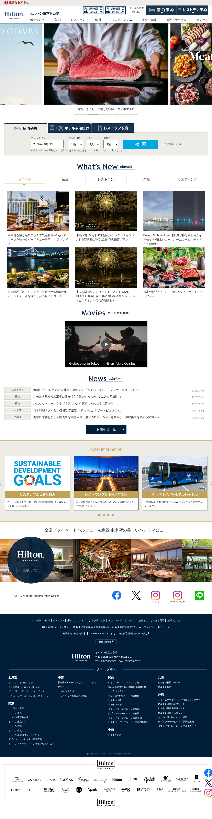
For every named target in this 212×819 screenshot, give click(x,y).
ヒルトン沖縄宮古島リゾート (172, 713)
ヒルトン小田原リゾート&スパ (23, 735)
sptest (105, 816)
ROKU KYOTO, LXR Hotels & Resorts (127, 687)
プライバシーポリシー (155, 627)
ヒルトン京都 (115, 704)
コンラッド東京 (16, 708)
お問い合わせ (136, 12)
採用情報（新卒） (105, 627)
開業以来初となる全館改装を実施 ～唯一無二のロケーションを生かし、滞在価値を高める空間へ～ (96, 417)
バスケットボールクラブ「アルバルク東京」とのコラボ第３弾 (73, 403)
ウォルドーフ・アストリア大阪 (124, 682)
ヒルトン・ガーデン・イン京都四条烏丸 (128, 722)
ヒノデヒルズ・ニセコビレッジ (24, 687)
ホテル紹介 (37, 19)
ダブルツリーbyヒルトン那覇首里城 (176, 721)
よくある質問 (136, 8)
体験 (69, 620)
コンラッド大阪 (116, 691)
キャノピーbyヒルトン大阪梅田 (124, 695)
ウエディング (120, 19)
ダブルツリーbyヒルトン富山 (73, 695)
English (47, 627)
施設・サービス (176, 19)
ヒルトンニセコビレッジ (20, 682)
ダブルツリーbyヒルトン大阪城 (124, 709)
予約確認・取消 (173, 144)
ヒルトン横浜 (15, 730)
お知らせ (143, 620)
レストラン (78, 19)
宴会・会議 (149, 19)
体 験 (98, 19)
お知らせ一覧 (106, 429)
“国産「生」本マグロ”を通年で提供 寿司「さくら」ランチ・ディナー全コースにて (86, 389)
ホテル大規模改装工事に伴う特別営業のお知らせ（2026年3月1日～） (78, 396)
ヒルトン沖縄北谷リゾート (171, 704)
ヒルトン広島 (115, 735)
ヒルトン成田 (15, 726)
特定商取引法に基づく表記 (132, 633)
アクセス (202, 19)
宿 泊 (57, 19)
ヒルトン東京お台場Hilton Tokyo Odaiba (35, 595)
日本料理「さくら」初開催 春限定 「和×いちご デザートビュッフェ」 (78, 410)
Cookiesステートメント (101, 633)
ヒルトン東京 (15, 713)
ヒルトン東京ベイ (17, 721)
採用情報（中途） (129, 627)
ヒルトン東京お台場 (44, 13)
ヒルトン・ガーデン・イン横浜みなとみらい (30, 743)
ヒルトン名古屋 (66, 691)
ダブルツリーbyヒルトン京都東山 (125, 718)
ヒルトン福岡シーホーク (170, 682)
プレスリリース (67, 627)
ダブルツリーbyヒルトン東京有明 (25, 739)
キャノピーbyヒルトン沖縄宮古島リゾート (179, 699)
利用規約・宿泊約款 (73, 633)
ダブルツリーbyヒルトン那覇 (172, 717)
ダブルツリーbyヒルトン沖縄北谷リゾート (179, 726)
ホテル (155, 600)
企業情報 (85, 627)
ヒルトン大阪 (115, 700)
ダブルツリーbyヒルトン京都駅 (124, 713)
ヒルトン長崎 (164, 687)
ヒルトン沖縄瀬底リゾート (171, 708)
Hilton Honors (104, 642)
